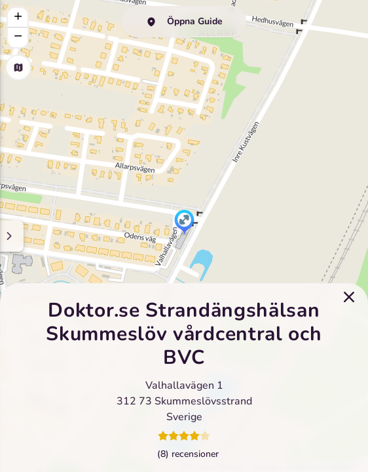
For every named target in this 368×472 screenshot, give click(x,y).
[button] (184, 223)
